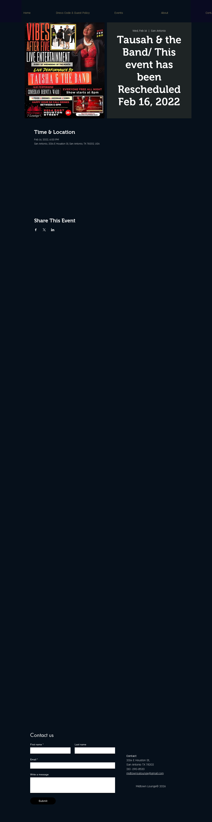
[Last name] (94, 750)
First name (36, 744)
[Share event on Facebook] (35, 229)
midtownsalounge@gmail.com (145, 773)
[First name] (49, 750)
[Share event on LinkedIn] (52, 229)
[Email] (71, 765)
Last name (80, 744)
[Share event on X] (44, 229)
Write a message (39, 774)
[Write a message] (72, 785)
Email (34, 759)
